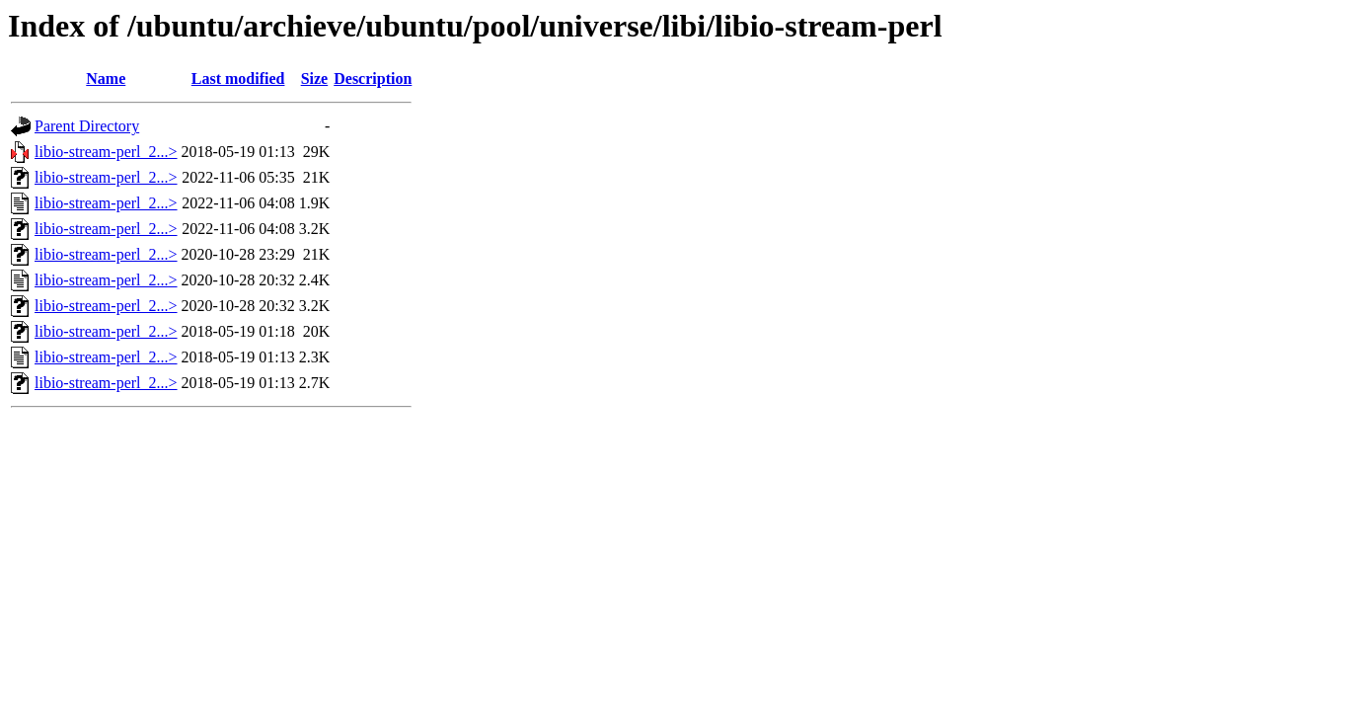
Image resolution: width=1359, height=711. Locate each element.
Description (373, 78)
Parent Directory (87, 126)
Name (105, 78)
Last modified (238, 78)
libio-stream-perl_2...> (106, 151)
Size (315, 78)
